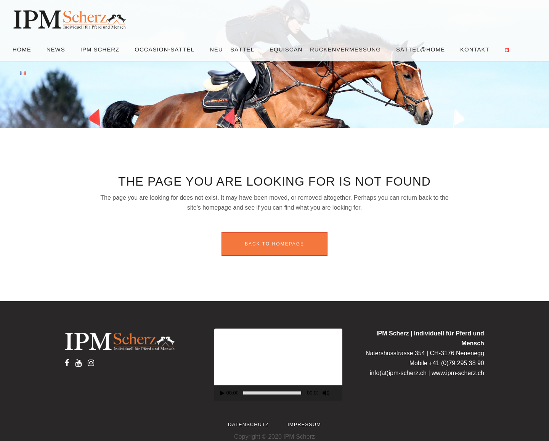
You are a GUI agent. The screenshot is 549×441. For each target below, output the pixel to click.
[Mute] (326, 393)
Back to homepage (274, 244)
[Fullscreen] (338, 393)
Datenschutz (248, 424)
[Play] (222, 393)
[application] (278, 365)
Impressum (304, 424)
